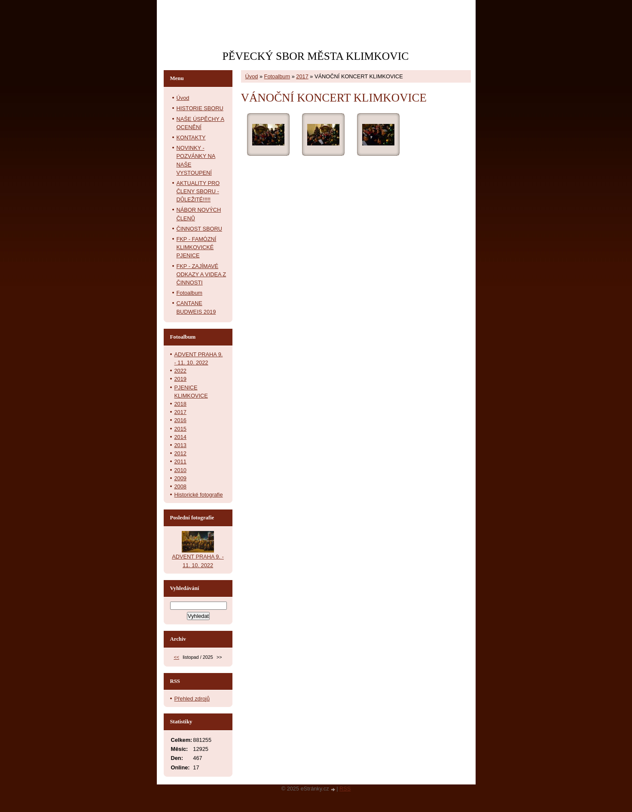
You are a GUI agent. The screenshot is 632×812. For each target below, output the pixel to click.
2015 (180, 429)
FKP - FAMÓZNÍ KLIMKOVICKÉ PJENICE (197, 247)
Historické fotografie (198, 494)
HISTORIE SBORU (200, 108)
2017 (302, 76)
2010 (180, 470)
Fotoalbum (277, 76)
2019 (180, 379)
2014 (180, 437)
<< (176, 657)
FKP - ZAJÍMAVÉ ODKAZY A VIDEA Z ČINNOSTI (201, 274)
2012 (180, 453)
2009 (180, 478)
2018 (180, 404)
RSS (345, 788)
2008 (180, 486)
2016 (180, 420)
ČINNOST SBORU (199, 228)
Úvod (251, 76)
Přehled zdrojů (192, 698)
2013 (180, 445)
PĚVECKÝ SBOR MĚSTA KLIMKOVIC (316, 56)
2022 (180, 370)
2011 (180, 461)
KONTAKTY (191, 137)
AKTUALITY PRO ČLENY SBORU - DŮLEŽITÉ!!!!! (198, 191)
